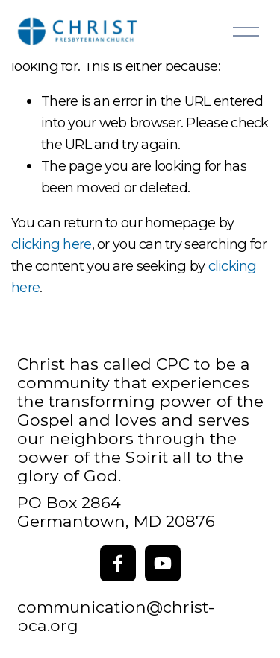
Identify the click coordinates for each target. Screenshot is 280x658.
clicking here (51, 244)
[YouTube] (163, 563)
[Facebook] (118, 563)
